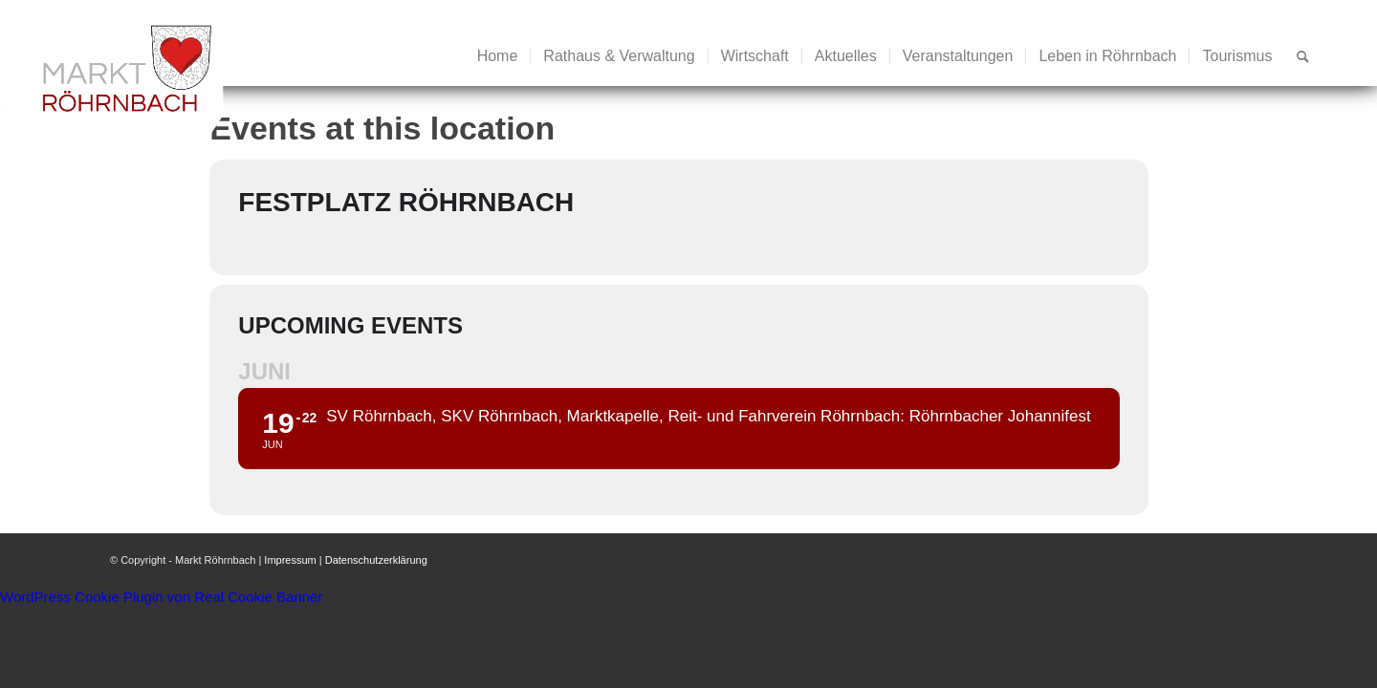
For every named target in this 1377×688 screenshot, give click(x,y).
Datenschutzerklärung (376, 560)
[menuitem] (498, 56)
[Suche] (1303, 56)
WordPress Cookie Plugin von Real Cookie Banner (161, 597)
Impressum (290, 560)
